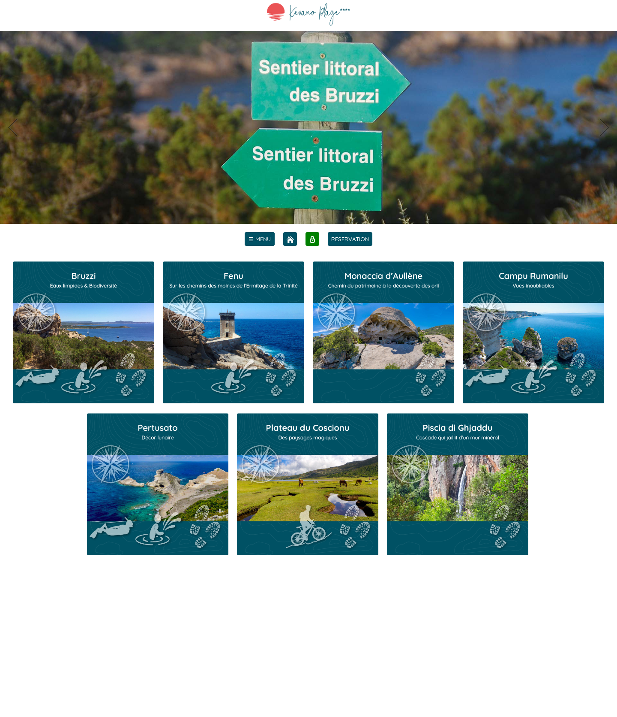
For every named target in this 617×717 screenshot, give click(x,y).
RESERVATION (350, 239)
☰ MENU (260, 239)
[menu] (259, 239)
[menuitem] (259, 239)
